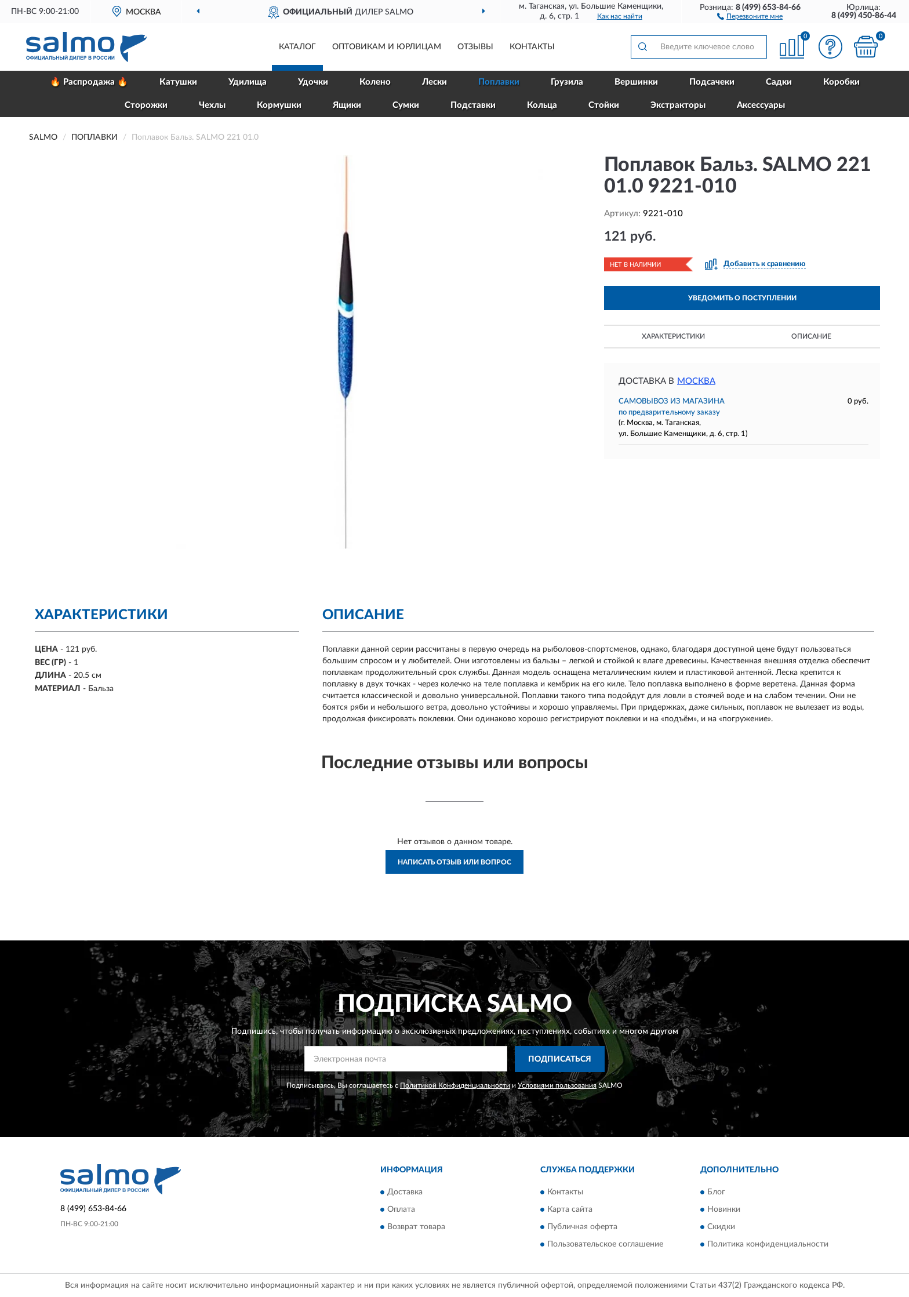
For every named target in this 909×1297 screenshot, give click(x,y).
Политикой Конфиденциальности (455, 1085)
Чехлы (212, 105)
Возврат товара (416, 1227)
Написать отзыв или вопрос (454, 862)
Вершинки (636, 82)
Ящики (347, 105)
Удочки (313, 82)
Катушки (178, 82)
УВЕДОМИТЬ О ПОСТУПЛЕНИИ (742, 298)
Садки (779, 82)
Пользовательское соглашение (605, 1245)
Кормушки (279, 105)
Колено (375, 82)
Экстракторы (678, 105)
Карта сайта (569, 1210)
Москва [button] (696, 381)
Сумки (405, 105)
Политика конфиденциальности (767, 1245)
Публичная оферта (582, 1227)
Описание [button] (811, 336)
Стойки (603, 105)
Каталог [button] (297, 47)
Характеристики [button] (673, 336)
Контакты (532, 47)
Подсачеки (712, 82)
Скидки (721, 1227)
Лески (434, 82)
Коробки (841, 82)
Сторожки (146, 105)
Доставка (405, 1193)
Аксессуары (761, 105)
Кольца (542, 105)
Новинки (723, 1210)
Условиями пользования (557, 1085)
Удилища (247, 82)
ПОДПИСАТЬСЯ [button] (559, 1059)
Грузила (567, 82)
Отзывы (475, 47)
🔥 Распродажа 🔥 (89, 82)
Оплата (401, 1210)
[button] (750, 15)
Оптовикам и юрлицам (386, 47)
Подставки (473, 105)
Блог (716, 1193)
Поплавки (498, 82)
